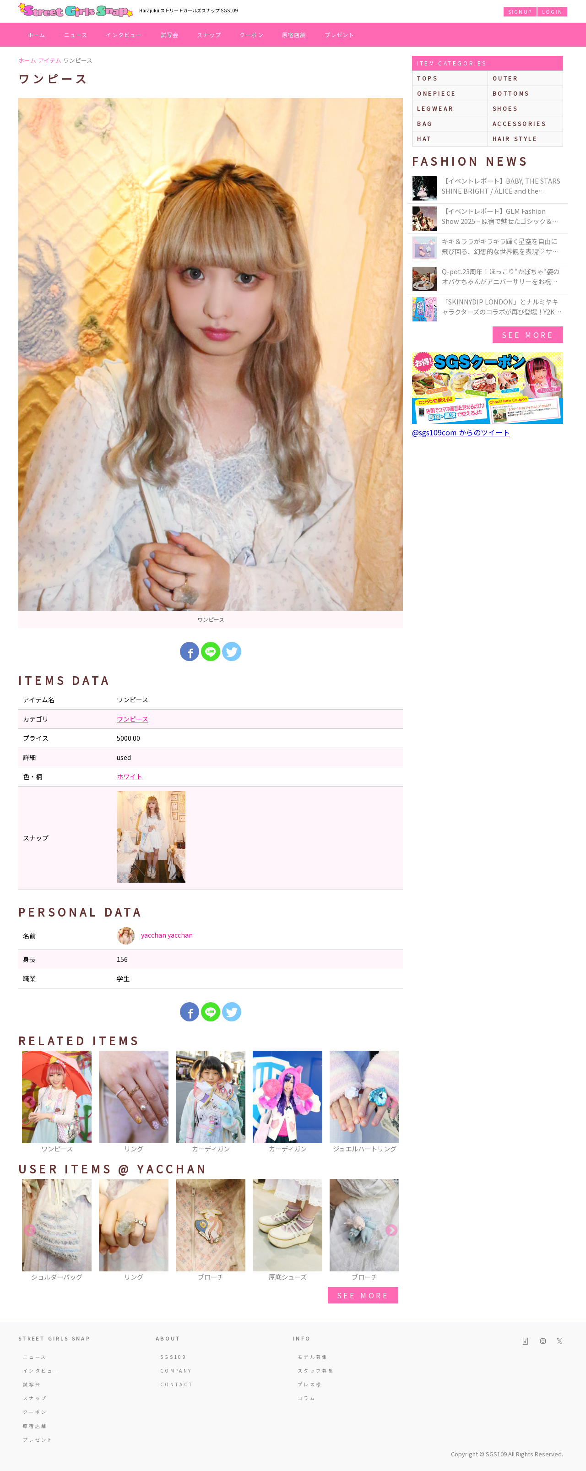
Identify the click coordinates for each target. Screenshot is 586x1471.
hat (424, 138)
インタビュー (124, 34)
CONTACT (177, 1384)
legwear (435, 108)
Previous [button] (30, 1102)
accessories (520, 123)
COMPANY (176, 1370)
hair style (515, 138)
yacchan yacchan (155, 936)
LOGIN (552, 11)
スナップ (209, 34)
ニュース (76, 34)
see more (363, 1295)
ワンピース (132, 718)
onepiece (436, 93)
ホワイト (129, 776)
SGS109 (173, 1356)
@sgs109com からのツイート (461, 432)
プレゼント (340, 34)
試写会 (170, 34)
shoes (505, 108)
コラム (307, 1398)
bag (425, 123)
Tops (427, 78)
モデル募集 (313, 1356)
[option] (210, 363)
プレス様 (310, 1384)
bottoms (511, 93)
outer (506, 78)
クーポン (251, 34)
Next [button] (391, 1102)
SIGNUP (520, 11)
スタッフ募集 (316, 1370)
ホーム (36, 34)
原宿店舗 (294, 34)
